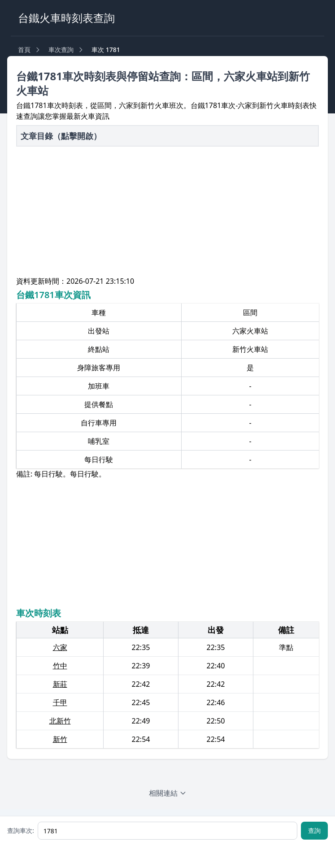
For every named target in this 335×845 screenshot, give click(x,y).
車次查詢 (61, 49)
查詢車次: (20, 830)
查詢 (314, 830)
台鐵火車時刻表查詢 (66, 17)
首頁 (24, 49)
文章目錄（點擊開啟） (61, 135)
